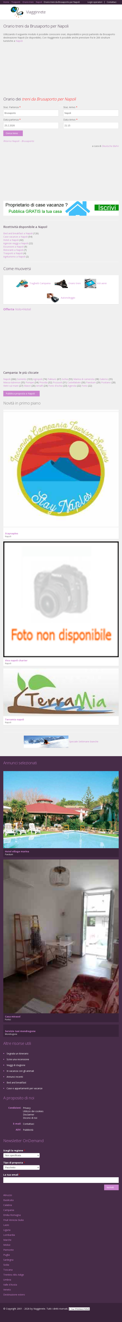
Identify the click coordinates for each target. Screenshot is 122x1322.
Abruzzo (7, 1195)
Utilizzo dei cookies (33, 1111)
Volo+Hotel (17, 309)
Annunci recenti (15, 1076)
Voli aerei (96, 283)
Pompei (30, 382)
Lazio (6, 1225)
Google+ (11, 1316)
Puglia (6, 1254)
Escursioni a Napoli (13, 246)
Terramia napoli (14, 719)
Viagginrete (36, 12)
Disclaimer (28, 1114)
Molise (6, 1244)
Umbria (7, 1279)
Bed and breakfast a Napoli (18, 233)
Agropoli (37, 379)
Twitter (19, 1316)
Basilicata (8, 1200)
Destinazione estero (14, 1294)
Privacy (27, 1107)
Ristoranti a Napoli (13, 250)
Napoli (19, 40)
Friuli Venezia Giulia (13, 1220)
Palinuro (52, 379)
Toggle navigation (6, 12)
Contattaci (111, 2)
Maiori (27, 385)
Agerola (72, 385)
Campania (8, 1210)
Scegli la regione (14, 1150)
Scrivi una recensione (18, 1059)
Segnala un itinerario (17, 1053)
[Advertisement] (61, 69)
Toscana (8, 1269)
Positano (106, 382)
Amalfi (39, 385)
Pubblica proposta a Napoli (20, 393)
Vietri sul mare (11, 385)
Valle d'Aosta (10, 1284)
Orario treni (68, 283)
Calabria (7, 1205)
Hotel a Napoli (11, 240)
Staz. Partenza (12, 107)
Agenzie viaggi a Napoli (15, 243)
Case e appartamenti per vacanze (24, 1088)
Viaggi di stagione (16, 1065)
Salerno (104, 379)
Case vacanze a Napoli (15, 236)
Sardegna (8, 1259)
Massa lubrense (11, 382)
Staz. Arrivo (70, 107)
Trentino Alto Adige (13, 1274)
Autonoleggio (61, 297)
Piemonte (8, 1249)
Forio (84, 385)
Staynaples (11, 533)
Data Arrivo (70, 119)
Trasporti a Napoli (13, 253)
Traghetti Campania (33, 283)
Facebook (4, 1316)
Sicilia (6, 1264)
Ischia (65, 379)
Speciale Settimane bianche (61, 741)
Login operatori (95, 2)
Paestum (91, 382)
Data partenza (12, 119)
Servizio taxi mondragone (20, 1031)
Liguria (6, 1229)
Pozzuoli (57, 382)
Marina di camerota (83, 379)
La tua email (11, 1174)
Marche (7, 1239)
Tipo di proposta (14, 1162)
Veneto (7, 1289)
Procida (43, 382)
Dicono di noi (30, 1117)
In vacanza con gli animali (20, 1070)
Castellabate (74, 382)
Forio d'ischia (55, 385)
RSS (27, 1316)
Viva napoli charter (16, 660)
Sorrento (21, 379)
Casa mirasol (12, 1016)
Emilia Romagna (12, 1215)
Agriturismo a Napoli (14, 256)
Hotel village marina (17, 851)
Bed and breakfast (16, 1082)
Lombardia (9, 1234)
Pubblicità (28, 1129)
